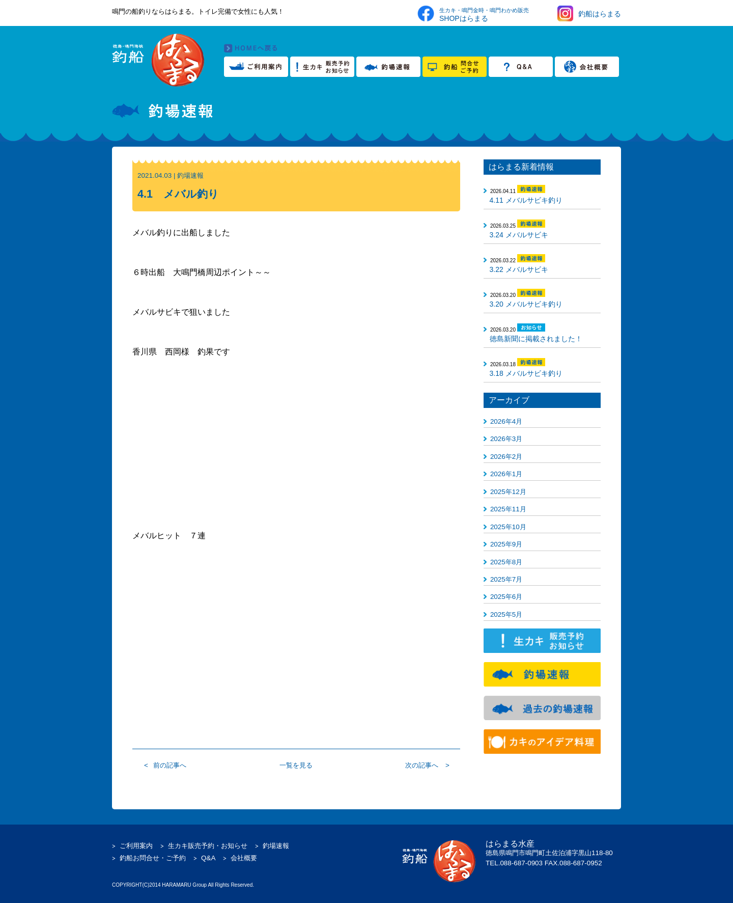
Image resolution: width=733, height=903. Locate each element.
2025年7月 (506, 579)
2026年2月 (506, 456)
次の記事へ (421, 765)
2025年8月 (506, 562)
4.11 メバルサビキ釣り (526, 200)
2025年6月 (506, 596)
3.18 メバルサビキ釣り (526, 373)
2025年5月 (506, 614)
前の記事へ (169, 765)
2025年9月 (506, 544)
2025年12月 (508, 492)
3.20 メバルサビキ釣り (526, 304)
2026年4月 (506, 421)
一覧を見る (296, 765)
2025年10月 (508, 527)
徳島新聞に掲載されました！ (536, 339)
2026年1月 (506, 474)
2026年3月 (506, 439)
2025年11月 (508, 509)
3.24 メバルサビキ (519, 235)
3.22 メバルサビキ (519, 269)
